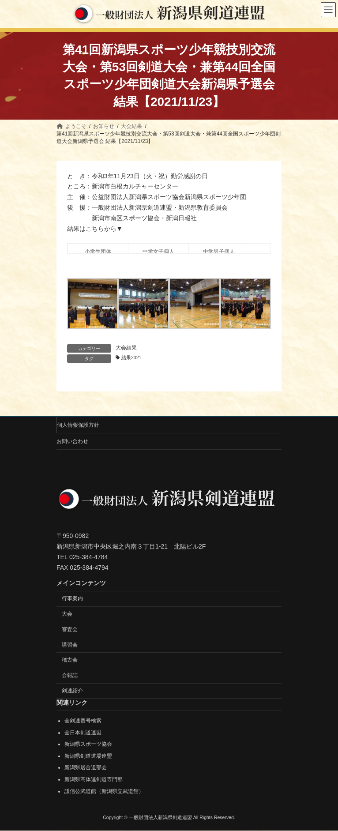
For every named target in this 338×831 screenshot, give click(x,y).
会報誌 (70, 676)
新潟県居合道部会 (85, 768)
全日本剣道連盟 (82, 732)
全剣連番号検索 (82, 721)
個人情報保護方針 (78, 425)
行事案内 (72, 599)
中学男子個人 (219, 251)
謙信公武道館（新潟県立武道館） (104, 791)
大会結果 (126, 348)
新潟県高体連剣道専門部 (93, 779)
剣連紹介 (72, 691)
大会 (67, 614)
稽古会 (70, 660)
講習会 (70, 645)
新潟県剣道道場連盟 (88, 756)
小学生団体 (98, 251)
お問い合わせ (72, 441)
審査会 (70, 629)
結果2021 (131, 357)
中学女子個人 (158, 251)
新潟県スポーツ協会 (88, 744)
